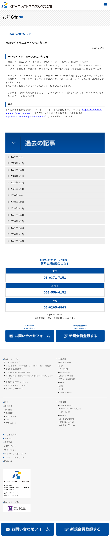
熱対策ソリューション (14, 389)
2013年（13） (17, 241)
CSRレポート (11, 423)
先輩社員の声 (64, 412)
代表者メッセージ (66, 405)
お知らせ (8, 438)
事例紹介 (8, 406)
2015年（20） (17, 228)
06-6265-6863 (55, 307)
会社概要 (9, 413)
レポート (62, 389)
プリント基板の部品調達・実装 (18, 372)
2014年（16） (17, 234)
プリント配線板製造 (13, 369)
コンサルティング (13, 362)
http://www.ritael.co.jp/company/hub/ (25, 116)
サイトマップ (10, 450)
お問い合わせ (10, 446)
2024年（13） (17, 170)
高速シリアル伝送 (66, 376)
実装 (61, 386)
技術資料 (62, 359)
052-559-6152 (55, 292)
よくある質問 (10, 434)
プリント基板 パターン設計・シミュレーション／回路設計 (29, 366)
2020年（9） (17, 195)
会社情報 (8, 410)
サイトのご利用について (15, 453)
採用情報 (62, 402)
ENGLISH (8, 461)
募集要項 (62, 415)
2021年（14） (17, 189)
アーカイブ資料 (65, 392)
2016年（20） (17, 221)
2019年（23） (17, 202)
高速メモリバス (65, 362)
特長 (6, 402)
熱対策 (61, 382)
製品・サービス (11, 359)
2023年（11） (17, 176)
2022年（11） (17, 182)
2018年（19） (17, 208)
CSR (7, 420)
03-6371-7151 (55, 277)
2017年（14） (17, 215)
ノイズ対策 (63, 369)
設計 (61, 366)
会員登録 (8, 442)
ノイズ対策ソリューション (16, 385)
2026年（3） (17, 157)
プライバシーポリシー (14, 457)
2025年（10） (17, 163)
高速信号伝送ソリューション (17, 382)
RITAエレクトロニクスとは (70, 409)
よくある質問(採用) (66, 419)
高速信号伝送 (64, 372)
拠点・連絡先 (11, 416)
